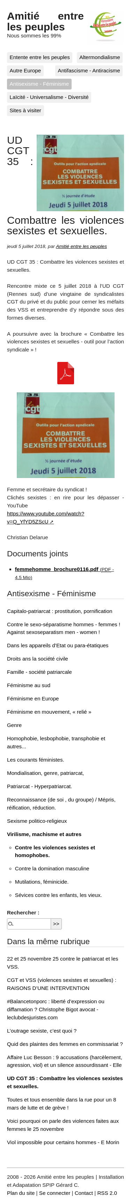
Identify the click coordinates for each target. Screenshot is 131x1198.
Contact (84, 1193)
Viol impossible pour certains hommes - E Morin (63, 1142)
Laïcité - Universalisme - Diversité (49, 97)
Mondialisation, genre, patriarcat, (45, 773)
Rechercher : (23, 912)
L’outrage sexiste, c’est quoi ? (42, 1031)
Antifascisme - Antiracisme (89, 70)
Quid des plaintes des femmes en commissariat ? (65, 1044)
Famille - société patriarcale (39, 672)
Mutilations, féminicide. (42, 882)
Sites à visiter (25, 110)
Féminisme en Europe (33, 698)
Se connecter (55, 1193)
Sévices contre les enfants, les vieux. (58, 895)
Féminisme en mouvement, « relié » (49, 712)
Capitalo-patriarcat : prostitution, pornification (59, 611)
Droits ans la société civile (37, 659)
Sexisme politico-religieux (37, 821)
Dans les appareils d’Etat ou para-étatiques (57, 645)
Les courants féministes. (35, 760)
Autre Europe (25, 70)
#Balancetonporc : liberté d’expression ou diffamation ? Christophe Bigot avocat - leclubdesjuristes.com (55, 1009)
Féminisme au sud (28, 685)
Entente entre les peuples (40, 57)
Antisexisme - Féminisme (39, 84)
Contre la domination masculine (52, 868)
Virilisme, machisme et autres (44, 834)
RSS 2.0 (107, 1193)
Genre (14, 725)
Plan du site (21, 1193)
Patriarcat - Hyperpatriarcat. (39, 786)
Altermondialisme (99, 57)
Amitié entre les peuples (45, 21)
